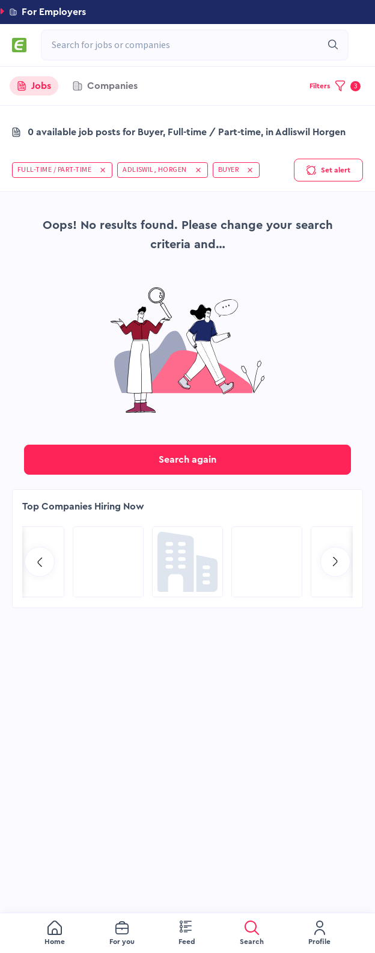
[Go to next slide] (335, 562)
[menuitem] (54, 933)
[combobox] (189, 45)
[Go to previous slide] (40, 562)
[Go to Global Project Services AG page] (187, 562)
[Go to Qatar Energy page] (108, 562)
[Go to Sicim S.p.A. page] (267, 562)
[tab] (34, 86)
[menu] (187, 933)
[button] (187, 12)
